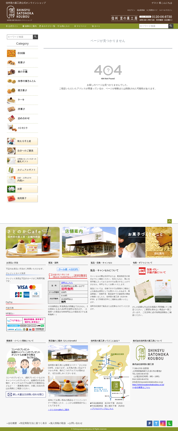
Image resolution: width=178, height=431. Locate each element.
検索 (170, 26)
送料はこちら (67, 282)
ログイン (131, 10)
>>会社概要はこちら (141, 387)
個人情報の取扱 (58, 423)
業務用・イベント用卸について (20, 341)
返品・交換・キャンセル (101, 263)
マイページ (80, 26)
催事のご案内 (29, 26)
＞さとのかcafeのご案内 (58, 410)
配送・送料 (53, 263)
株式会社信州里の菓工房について (147, 341)
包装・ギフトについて (142, 263)
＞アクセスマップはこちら (101, 409)
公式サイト (12, 26)
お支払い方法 (12, 263)
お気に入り (63, 26)
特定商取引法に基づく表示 (33, 423)
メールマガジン (166, 10)
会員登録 (141, 10)
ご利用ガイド (153, 10)
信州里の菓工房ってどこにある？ (105, 341)
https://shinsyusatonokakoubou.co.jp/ (148, 385)
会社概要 (12, 423)
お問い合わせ (75, 423)
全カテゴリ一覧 (47, 26)
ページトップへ (169, 221)
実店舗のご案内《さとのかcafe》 (63, 341)
